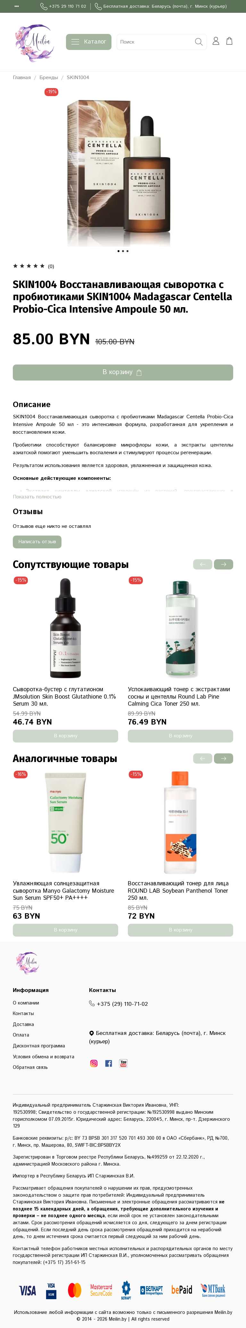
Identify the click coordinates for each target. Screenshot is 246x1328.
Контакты (23, 1014)
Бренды (48, 77)
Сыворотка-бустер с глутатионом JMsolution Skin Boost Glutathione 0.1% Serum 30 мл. (64, 696)
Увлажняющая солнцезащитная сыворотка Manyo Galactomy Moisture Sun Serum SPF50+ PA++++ (63, 891)
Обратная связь (30, 1067)
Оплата (21, 1035)
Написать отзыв (37, 541)
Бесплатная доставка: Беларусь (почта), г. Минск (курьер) (161, 6)
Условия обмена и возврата (43, 1057)
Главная (22, 77)
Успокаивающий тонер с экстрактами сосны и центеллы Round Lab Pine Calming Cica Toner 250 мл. (179, 696)
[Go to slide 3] (127, 251)
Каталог (88, 42)
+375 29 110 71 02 (63, 6)
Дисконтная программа (39, 1046)
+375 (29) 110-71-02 (118, 1004)
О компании (26, 1003)
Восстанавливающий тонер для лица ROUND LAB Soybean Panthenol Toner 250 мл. (178, 891)
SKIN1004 (78, 77)
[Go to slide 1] (118, 251)
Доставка (23, 1024)
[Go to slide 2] (123, 251)
